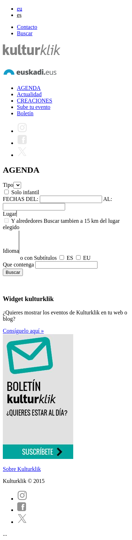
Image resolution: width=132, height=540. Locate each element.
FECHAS (13, 199)
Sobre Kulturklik (22, 469)
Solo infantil (25, 192)
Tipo (8, 185)
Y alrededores (26, 221)
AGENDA (29, 88)
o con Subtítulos (38, 258)
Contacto (27, 27)
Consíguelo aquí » (23, 331)
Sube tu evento (33, 107)
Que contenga (18, 265)
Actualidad (29, 94)
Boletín (25, 113)
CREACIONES (34, 101)
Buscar (24, 33)
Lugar (9, 214)
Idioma (11, 251)
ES (70, 258)
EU (86, 258)
